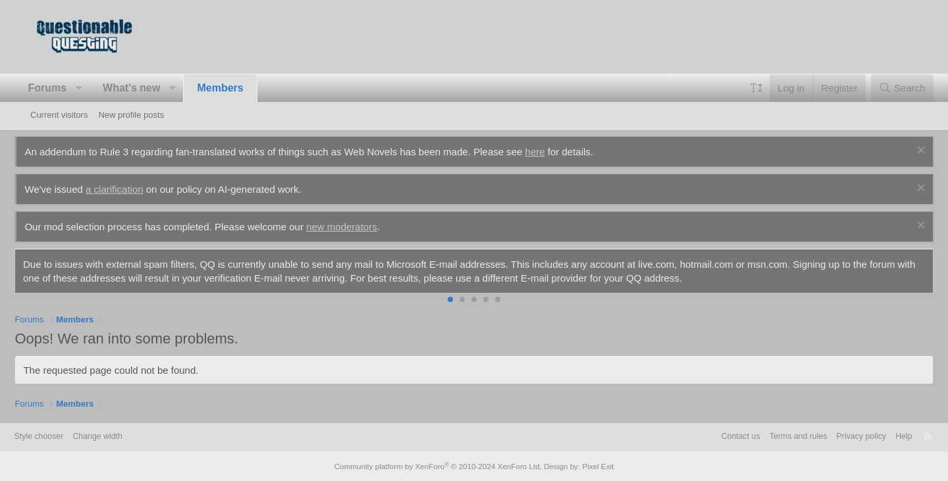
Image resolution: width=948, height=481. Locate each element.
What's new (147, 87)
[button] (94, 88)
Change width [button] (123, 437)
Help (881, 437)
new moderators (357, 226)
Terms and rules (770, 437)
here (550, 151)
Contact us (709, 437)
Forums (62, 87)
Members (236, 87)
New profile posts (131, 115)
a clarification (130, 189)
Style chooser (62, 437)
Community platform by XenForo (440, 466)
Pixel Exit (591, 466)
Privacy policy (836, 437)
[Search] (886, 87)
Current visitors (59, 115)
